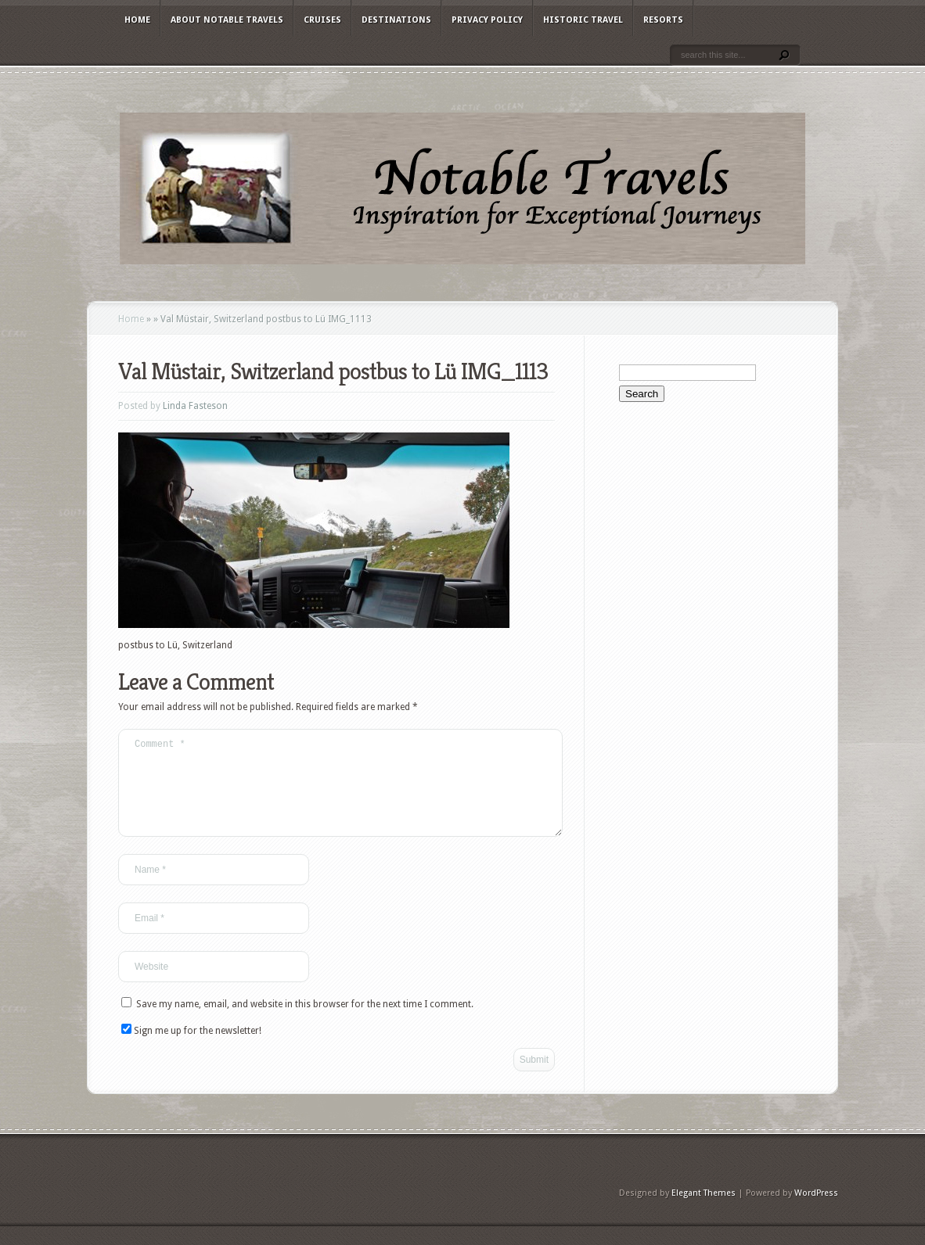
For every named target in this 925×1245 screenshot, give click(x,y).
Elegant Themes (703, 1212)
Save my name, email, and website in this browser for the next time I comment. (304, 1022)
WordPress (816, 1212)
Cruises (322, 20)
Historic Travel (583, 20)
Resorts (663, 20)
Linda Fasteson (195, 405)
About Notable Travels (227, 20)
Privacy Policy (487, 20)
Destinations (396, 20)
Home (137, 20)
